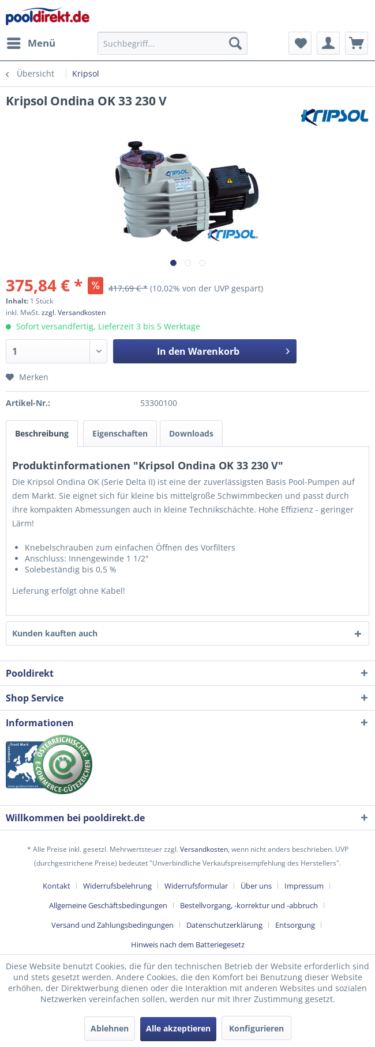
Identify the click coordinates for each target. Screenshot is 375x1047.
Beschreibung (42, 433)
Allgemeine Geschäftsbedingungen (108, 905)
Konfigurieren (256, 1028)
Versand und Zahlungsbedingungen (112, 925)
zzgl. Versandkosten (74, 312)
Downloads (191, 433)
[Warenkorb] (356, 43)
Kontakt (56, 886)
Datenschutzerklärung (224, 925)
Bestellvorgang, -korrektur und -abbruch (249, 905)
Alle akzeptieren (178, 1028)
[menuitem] (30, 43)
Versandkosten (204, 849)
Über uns (256, 886)
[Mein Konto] (328, 43)
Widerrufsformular (196, 886)
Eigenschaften (120, 433)
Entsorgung (295, 925)
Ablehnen (110, 1028)
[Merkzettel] (300, 43)
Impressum (304, 886)
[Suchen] (235, 43)
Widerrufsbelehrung (117, 886)
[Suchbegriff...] (172, 43)
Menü (31, 42)
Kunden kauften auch (54, 633)
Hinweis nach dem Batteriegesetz (188, 944)
